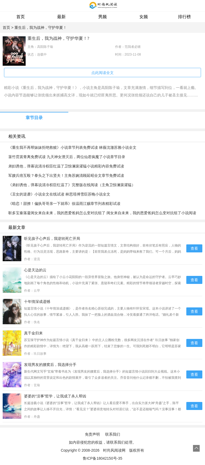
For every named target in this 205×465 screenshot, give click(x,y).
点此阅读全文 (102, 73)
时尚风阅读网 (114, 450)
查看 (194, 248)
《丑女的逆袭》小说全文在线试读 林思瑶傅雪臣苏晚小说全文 (59, 194)
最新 (61, 16)
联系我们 (112, 434)
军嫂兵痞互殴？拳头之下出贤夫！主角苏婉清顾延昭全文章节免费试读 (66, 175)
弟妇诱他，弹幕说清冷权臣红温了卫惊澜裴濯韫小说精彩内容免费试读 (66, 166)
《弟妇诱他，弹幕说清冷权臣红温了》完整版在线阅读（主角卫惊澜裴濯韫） (71, 185)
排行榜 (184, 16)
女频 (143, 16)
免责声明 (92, 434)
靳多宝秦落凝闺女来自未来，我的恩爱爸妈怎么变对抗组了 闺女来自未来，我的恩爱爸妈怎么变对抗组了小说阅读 (102, 213)
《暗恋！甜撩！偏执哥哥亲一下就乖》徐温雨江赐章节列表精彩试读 (64, 203)
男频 (102, 16)
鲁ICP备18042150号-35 (102, 458)
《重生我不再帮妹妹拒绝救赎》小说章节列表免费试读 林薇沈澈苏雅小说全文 (72, 147)
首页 (20, 16)
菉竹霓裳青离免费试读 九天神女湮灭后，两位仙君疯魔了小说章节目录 (66, 157)
